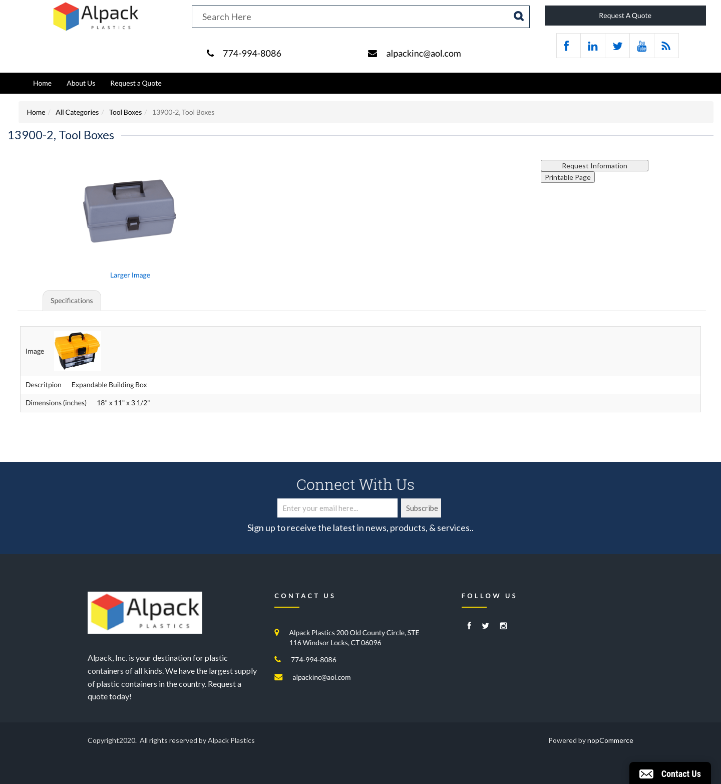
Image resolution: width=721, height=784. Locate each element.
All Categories (77, 112)
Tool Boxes (125, 112)
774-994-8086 (252, 53)
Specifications (72, 300)
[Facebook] (469, 626)
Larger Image (130, 275)
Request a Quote (135, 83)
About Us (81, 83)
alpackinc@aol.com (423, 53)
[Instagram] (503, 626)
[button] (670, 773)
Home (42, 83)
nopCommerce (610, 740)
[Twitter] (485, 626)
